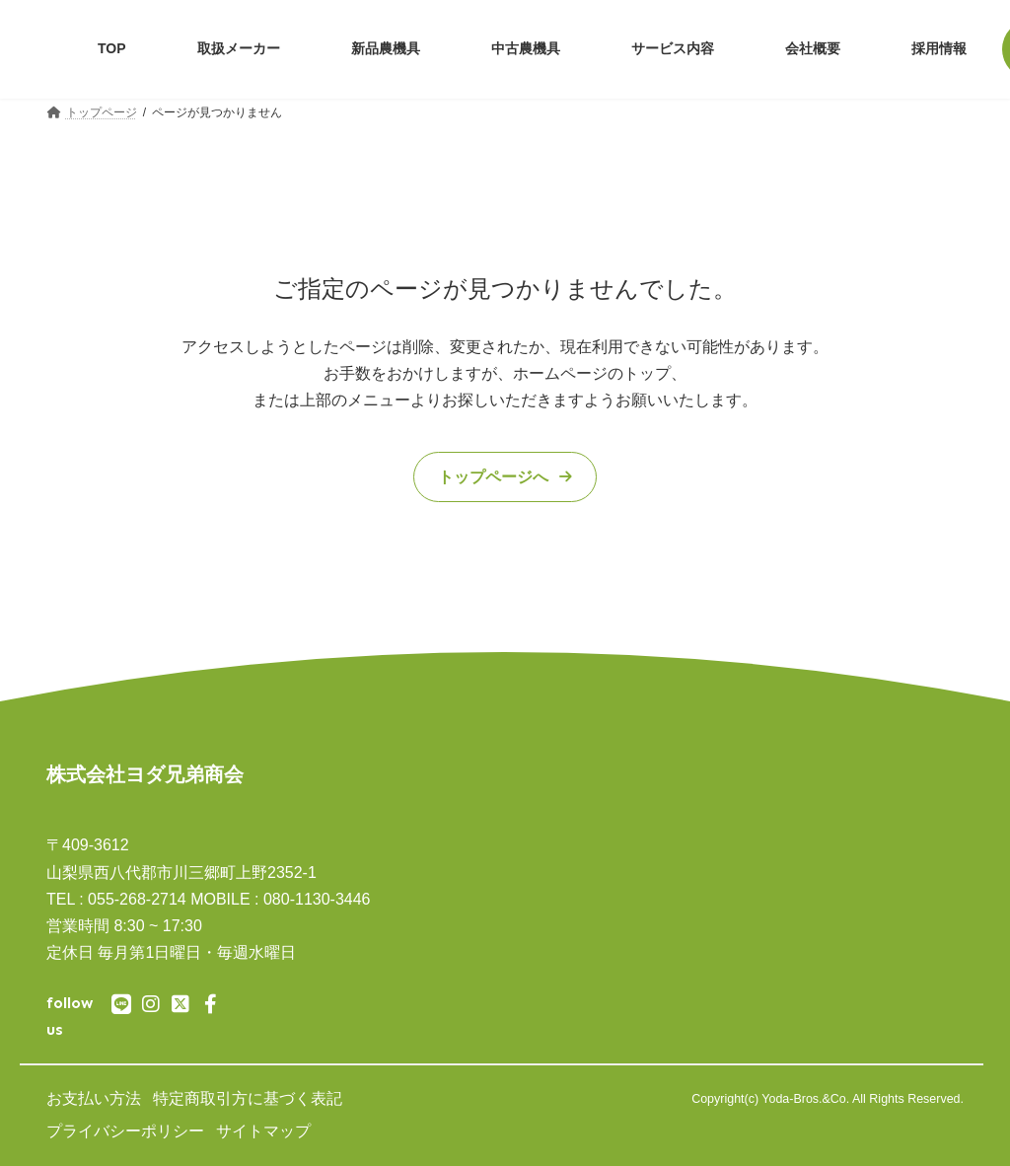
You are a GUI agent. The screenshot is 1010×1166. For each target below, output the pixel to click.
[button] (505, 477)
